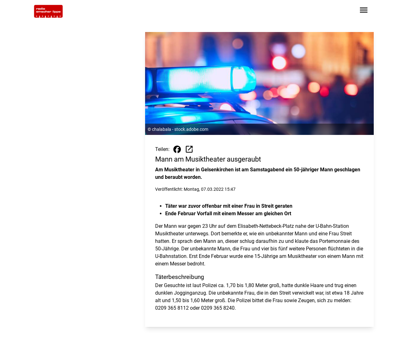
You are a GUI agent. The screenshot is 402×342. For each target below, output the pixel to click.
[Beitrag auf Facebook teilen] (177, 149)
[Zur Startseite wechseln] (48, 11)
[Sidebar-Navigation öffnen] (364, 11)
